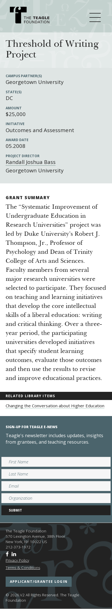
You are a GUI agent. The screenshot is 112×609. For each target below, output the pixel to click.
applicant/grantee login (38, 581)
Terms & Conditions (23, 567)
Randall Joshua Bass (31, 161)
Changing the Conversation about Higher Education (55, 405)
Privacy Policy (17, 560)
